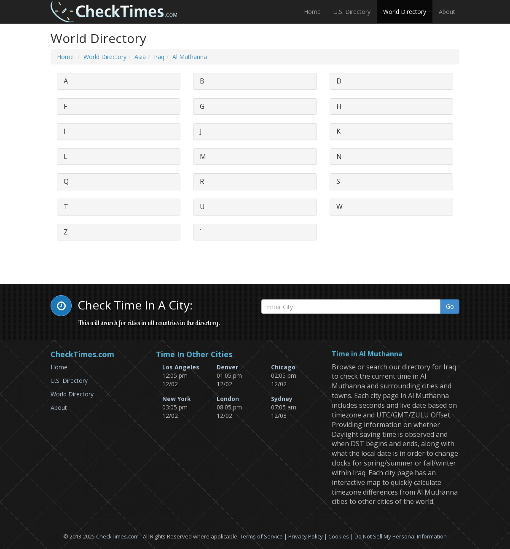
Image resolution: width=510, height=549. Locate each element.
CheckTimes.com (117, 536)
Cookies (338, 536)
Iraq (159, 57)
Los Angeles (180, 367)
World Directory (404, 12)
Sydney (282, 399)
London (228, 399)
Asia (140, 57)
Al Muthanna (189, 57)
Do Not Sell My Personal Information (400, 536)
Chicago (283, 367)
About (447, 12)
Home (312, 12)
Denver (227, 367)
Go (450, 306)
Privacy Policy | (308, 536)
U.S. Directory (351, 12)
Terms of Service (261, 536)
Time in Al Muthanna (367, 354)
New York (176, 399)
